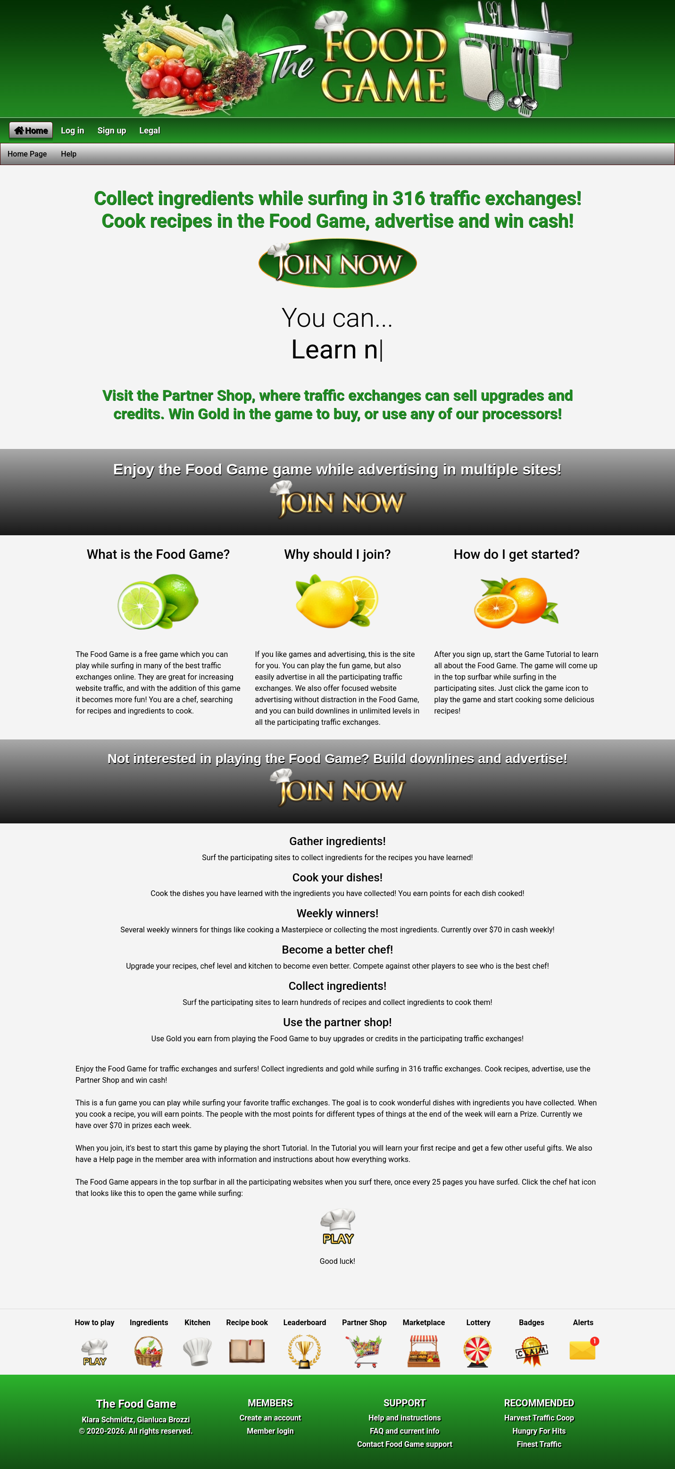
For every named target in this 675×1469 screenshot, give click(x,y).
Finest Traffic (539, 1444)
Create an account (270, 1417)
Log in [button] (72, 130)
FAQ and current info (404, 1431)
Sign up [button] (112, 130)
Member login (270, 1431)
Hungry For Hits (539, 1431)
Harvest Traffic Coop (539, 1417)
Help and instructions (404, 1417)
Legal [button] (150, 130)
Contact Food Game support (404, 1444)
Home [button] (31, 130)
